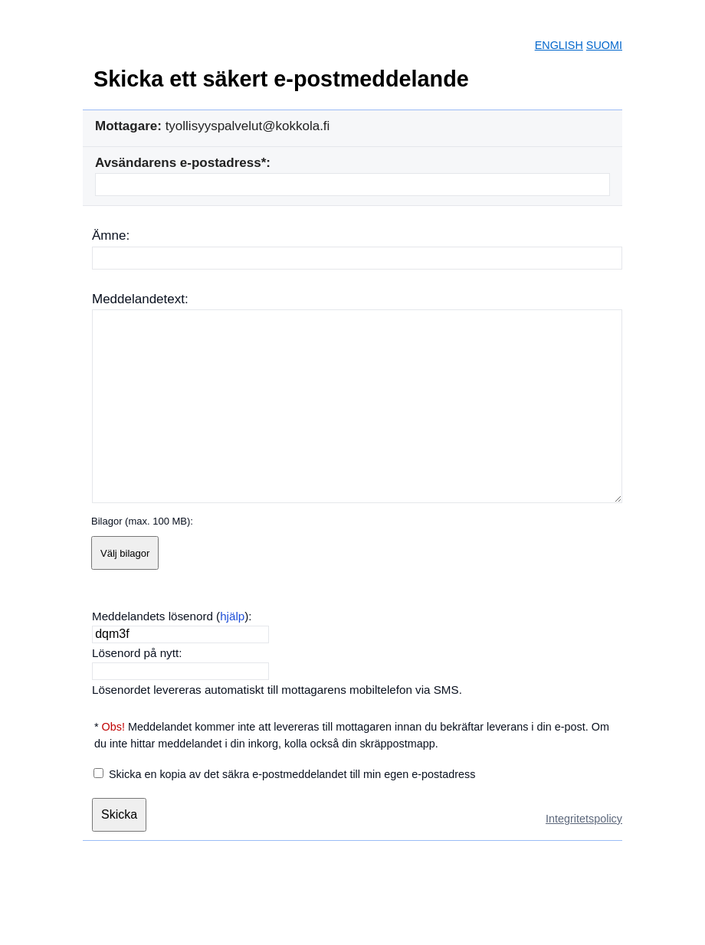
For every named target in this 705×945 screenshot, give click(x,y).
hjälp (232, 616)
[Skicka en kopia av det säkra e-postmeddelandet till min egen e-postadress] (98, 773)
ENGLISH (559, 45)
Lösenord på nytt (135, 652)
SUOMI (604, 45)
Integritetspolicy (584, 819)
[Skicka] (119, 815)
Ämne (109, 235)
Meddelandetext (138, 299)
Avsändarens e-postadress (178, 162)
